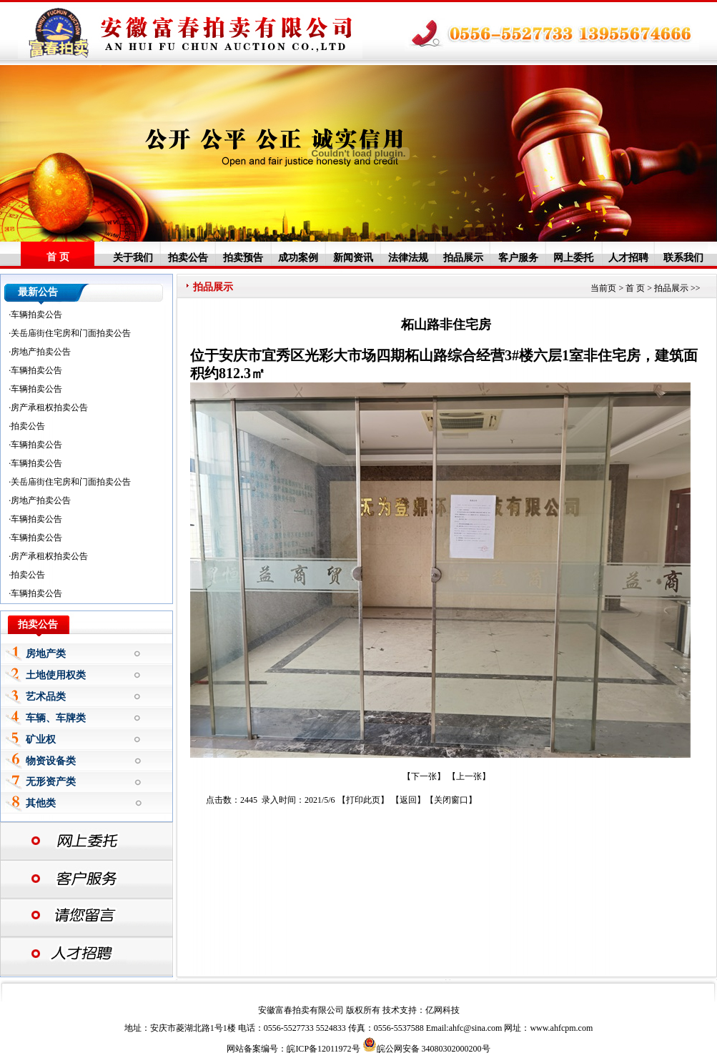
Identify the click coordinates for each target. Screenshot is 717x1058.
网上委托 (573, 257)
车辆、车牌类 (56, 718)
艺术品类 (46, 696)
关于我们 (133, 257)
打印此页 (363, 800)
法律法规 (408, 257)
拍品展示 (463, 257)
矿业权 (41, 739)
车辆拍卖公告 (36, 315)
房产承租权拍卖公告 (49, 407)
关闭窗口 (451, 800)
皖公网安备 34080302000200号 (426, 1049)
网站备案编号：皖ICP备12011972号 (293, 1049)
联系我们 (683, 257)
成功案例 (298, 257)
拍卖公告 (188, 257)
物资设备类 (51, 761)
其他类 (41, 803)
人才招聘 (628, 257)
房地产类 (46, 653)
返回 (408, 800)
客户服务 (518, 257)
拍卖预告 (243, 257)
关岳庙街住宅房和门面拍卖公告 (71, 333)
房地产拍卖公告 (41, 352)
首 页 (57, 257)
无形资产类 (51, 781)
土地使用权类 (56, 675)
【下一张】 (423, 776)
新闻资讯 (353, 257)
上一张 (469, 776)
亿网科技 (442, 1010)
